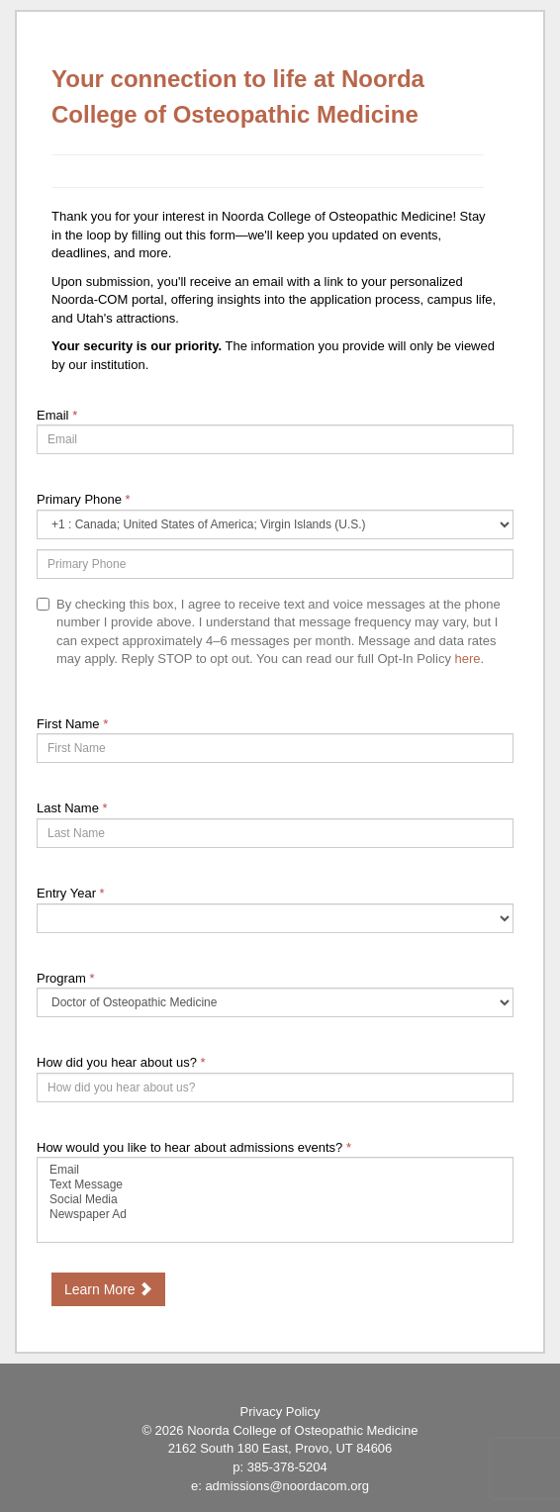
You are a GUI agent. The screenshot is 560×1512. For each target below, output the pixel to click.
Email (57, 415)
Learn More (108, 1289)
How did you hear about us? (121, 1062)
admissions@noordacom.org (287, 1485)
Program (66, 978)
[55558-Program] (275, 1002)
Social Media (275, 1199)
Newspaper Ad (275, 1214)
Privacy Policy (280, 1411)
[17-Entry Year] (275, 918)
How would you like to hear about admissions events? (194, 1147)
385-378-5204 (287, 1467)
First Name (72, 723)
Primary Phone (84, 499)
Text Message (275, 1185)
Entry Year (71, 893)
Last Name (72, 808)
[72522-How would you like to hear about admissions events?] (275, 1200)
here (468, 658)
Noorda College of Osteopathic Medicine (302, 1430)
